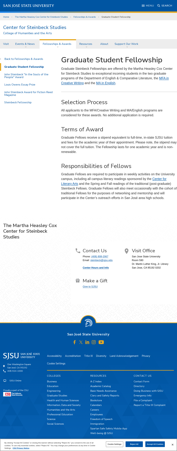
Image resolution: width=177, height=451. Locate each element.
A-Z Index (95, 381)
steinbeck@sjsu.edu (101, 260)
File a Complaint (143, 400)
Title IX (88, 356)
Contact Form (141, 381)
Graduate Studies (57, 395)
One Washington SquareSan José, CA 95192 (19, 366)
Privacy (146, 356)
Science (51, 419)
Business (52, 381)
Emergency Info (142, 395)
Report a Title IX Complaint (150, 405)
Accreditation (73, 356)
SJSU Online (15, 380)
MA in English (105, 83)
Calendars (96, 405)
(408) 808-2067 (99, 256)
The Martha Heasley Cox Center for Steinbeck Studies (41, 16)
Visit (6, 44)
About (104, 44)
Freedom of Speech (101, 419)
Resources (85, 44)
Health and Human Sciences (63, 400)
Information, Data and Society (63, 405)
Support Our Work (126, 44)
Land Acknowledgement (124, 356)
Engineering (54, 391)
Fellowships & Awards (84, 16)
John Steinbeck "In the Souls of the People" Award (26, 76)
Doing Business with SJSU (148, 391)
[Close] (173, 445)
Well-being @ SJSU (101, 433)
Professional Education (60, 414)
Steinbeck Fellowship (18, 102)
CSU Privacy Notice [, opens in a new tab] (21, 448)
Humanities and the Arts (61, 409)
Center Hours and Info (96, 267)
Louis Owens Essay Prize (19, 84)
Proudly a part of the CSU (15, 392)
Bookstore (96, 400)
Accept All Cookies (155, 444)
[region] (88, 445)
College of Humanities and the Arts (27, 33)
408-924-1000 (15, 371)
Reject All (134, 444)
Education (52, 386)
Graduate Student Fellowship (116, 16)
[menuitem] (6, 44)
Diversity (101, 356)
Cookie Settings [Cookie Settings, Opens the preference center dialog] (114, 444)
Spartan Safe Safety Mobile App (108, 428)
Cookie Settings (56, 363)
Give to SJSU (90, 286)
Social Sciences (55, 423)
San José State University (28, 6)
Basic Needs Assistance (103, 391)
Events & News (25, 44)
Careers (94, 409)
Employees (96, 414)
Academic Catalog (100, 386)
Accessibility (54, 356)
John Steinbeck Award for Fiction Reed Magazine (28, 93)
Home (6, 16)
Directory (139, 386)
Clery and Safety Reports (104, 395)
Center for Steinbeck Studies (34, 27)
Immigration (97, 423)
